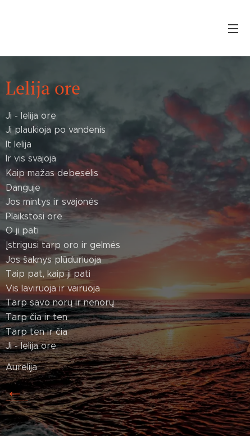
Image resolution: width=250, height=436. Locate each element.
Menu (233, 28)
